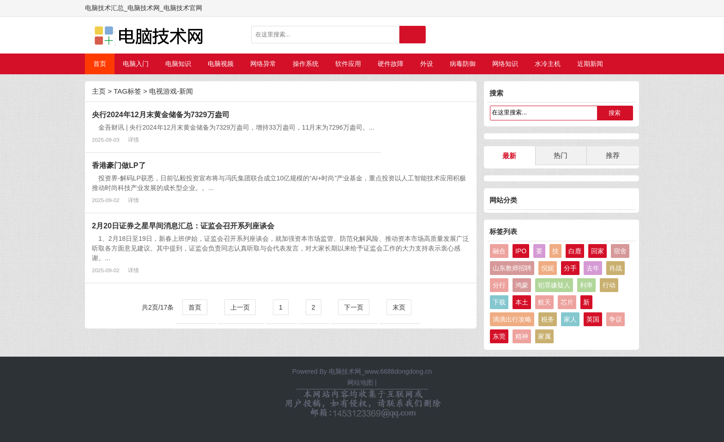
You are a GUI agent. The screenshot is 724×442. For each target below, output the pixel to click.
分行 (499, 285)
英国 (592, 319)
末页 (398, 307)
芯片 (567, 302)
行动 (609, 285)
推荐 (613, 155)
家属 (544, 336)
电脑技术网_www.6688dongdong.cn (380, 371)
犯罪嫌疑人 (554, 285)
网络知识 (505, 63)
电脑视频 (221, 63)
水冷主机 (548, 63)
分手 (570, 268)
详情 (133, 140)
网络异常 (263, 63)
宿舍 (620, 251)
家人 (570, 319)
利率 (586, 285)
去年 (592, 268)
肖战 (615, 268)
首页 (99, 63)
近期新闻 (590, 63)
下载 (499, 302)
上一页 (240, 307)
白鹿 (574, 251)
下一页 (353, 307)
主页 (99, 91)
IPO (520, 251)
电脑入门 (136, 63)
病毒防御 (463, 63)
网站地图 (360, 382)
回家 (597, 251)
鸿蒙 (521, 285)
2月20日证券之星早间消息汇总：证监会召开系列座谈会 (183, 225)
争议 (615, 319)
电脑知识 (178, 63)
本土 (521, 302)
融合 (499, 251)
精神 (521, 336)
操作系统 (306, 63)
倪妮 (547, 268)
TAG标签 (127, 91)
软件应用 (348, 63)
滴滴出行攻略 (512, 319)
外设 (426, 63)
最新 (509, 156)
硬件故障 (391, 63)
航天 (544, 302)
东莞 (499, 336)
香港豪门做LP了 (119, 165)
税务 (547, 319)
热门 (560, 155)
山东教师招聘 (512, 268)
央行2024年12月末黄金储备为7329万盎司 (160, 114)
